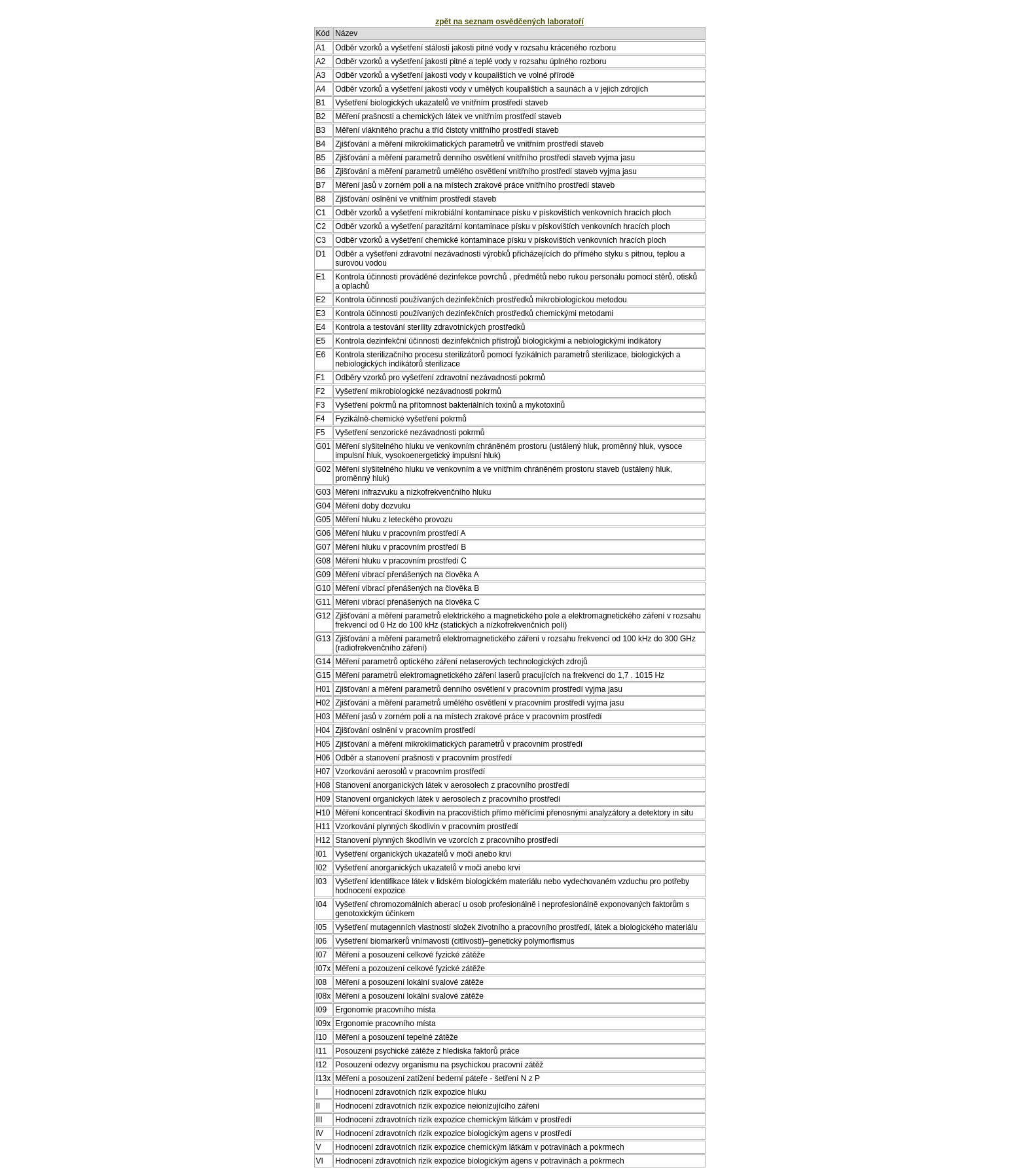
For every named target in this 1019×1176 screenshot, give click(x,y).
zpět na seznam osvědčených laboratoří (509, 21)
